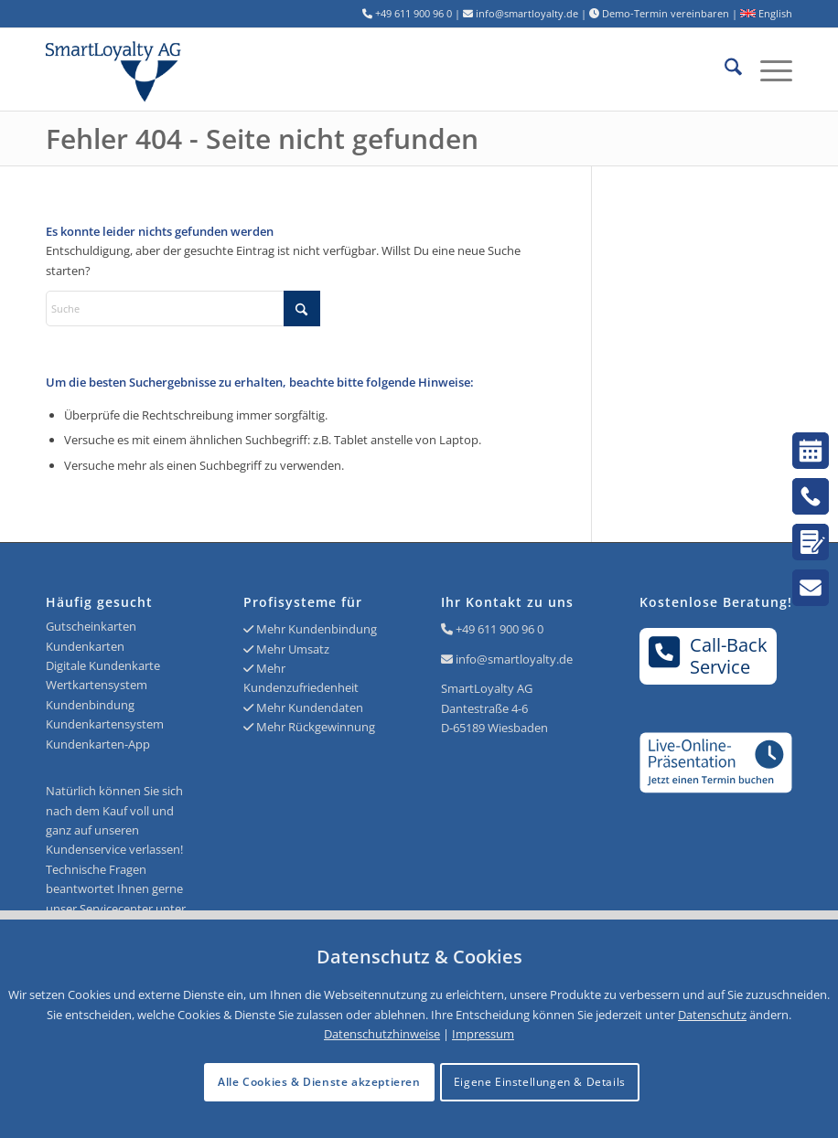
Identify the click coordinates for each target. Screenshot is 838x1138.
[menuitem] (724, 69)
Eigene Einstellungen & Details (540, 1082)
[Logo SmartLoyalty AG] (195, 69)
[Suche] (724, 69)
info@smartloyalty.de (514, 659)
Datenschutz (712, 1014)
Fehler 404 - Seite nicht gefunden (262, 138)
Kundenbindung (90, 705)
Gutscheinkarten (91, 626)
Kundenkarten (85, 646)
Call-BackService (708, 655)
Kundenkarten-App (98, 744)
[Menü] (767, 69)
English (766, 13)
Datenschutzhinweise (382, 1034)
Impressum (483, 1034)
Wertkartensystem (96, 684)
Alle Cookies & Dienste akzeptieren (319, 1082)
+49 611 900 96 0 (499, 629)
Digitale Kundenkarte (103, 665)
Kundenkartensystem (105, 724)
